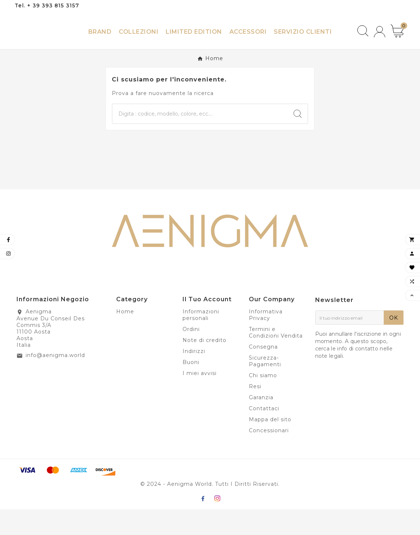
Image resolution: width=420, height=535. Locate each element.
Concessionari (269, 456)
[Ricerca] (200, 139)
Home (125, 337)
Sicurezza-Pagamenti (265, 386)
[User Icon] (379, 44)
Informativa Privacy (266, 340)
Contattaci (264, 434)
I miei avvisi (200, 399)
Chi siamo (263, 401)
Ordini (191, 355)
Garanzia (261, 423)
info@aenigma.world (55, 381)
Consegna (263, 372)
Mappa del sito (270, 445)
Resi (255, 412)
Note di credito (204, 366)
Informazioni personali (201, 340)
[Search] (298, 139)
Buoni (191, 388)
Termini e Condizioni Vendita (276, 358)
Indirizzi (194, 377)
